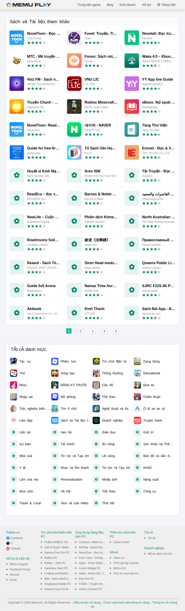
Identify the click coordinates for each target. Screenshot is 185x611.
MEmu (28, 4)
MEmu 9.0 (119, 568)
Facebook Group (20, 569)
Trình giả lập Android (126, 563)
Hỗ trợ (146, 5)
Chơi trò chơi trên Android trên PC (133, 573)
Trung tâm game (89, 5)
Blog (110, 5)
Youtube (16, 548)
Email (13, 579)
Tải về (151, 538)
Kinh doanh (128, 5)
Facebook (17, 538)
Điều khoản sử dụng (87, 602)
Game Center (121, 542)
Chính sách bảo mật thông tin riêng (126, 602)
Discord (14, 574)
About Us (119, 557)
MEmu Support (19, 564)
